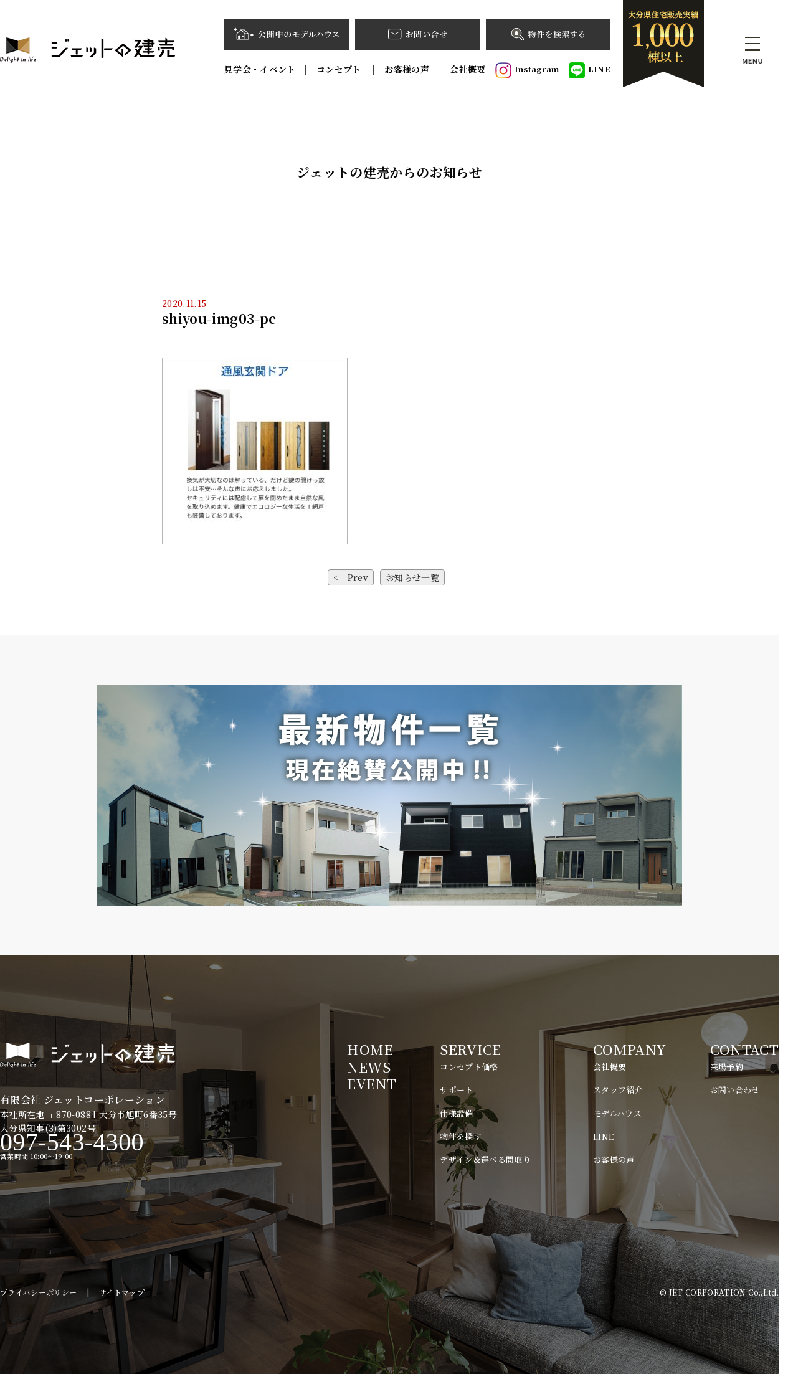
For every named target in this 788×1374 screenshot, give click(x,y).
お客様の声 (406, 69)
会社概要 (467, 69)
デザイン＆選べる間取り (485, 1159)
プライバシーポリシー (38, 1292)
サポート (456, 1090)
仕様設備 (456, 1113)
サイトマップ (122, 1292)
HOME (369, 1049)
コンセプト (340, 69)
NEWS (368, 1066)
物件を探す (461, 1136)
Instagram (527, 70)
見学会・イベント (260, 69)
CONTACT (744, 1049)
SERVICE (470, 1049)
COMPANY (629, 1049)
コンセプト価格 (469, 1067)
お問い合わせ (735, 1090)
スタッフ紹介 (618, 1090)
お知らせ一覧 (412, 577)
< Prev (350, 577)
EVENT (371, 1083)
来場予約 (726, 1067)
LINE (589, 70)
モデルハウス (617, 1113)
